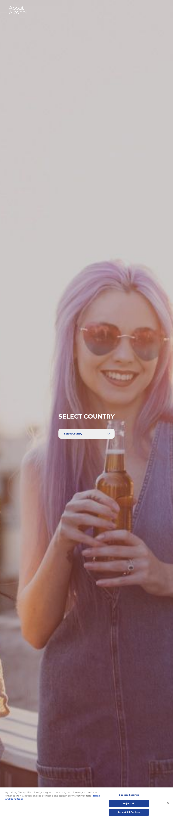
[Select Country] (86, 434)
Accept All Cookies (129, 814)
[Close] (167, 805)
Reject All (128, 806)
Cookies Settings (129, 797)
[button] (86, 10)
